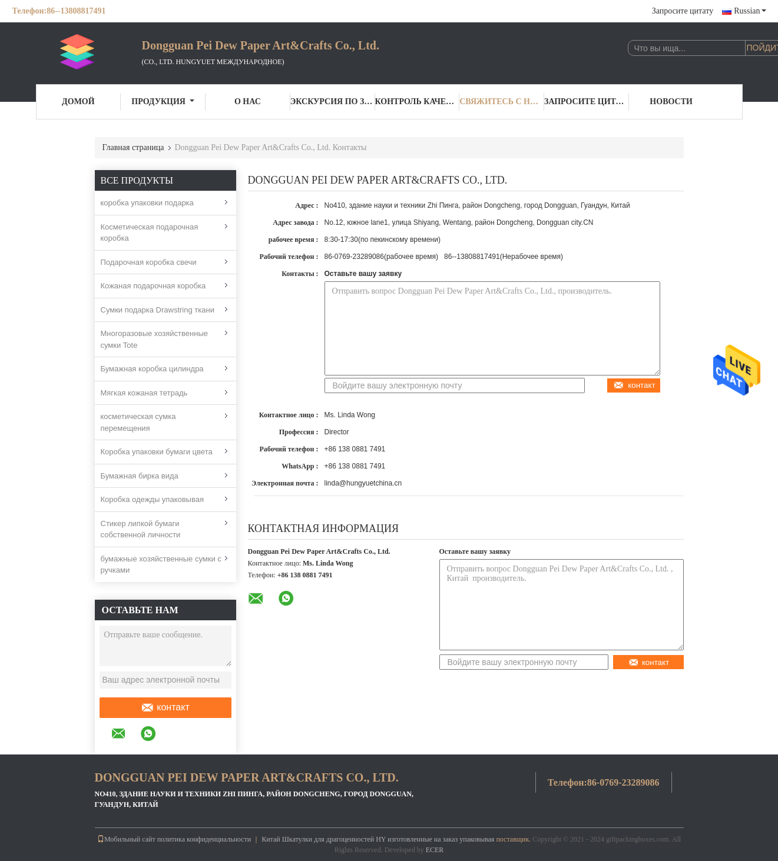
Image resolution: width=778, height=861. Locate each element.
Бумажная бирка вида (139, 475)
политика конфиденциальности (204, 839)
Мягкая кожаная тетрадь (144, 392)
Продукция (162, 101)
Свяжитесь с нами (501, 101)
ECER (435, 850)
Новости (671, 101)
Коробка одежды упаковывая (152, 499)
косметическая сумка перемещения (138, 422)
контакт (165, 707)
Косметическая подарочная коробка (149, 232)
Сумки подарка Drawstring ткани (157, 309)
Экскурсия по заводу (332, 101)
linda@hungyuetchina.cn (363, 483)
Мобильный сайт (126, 839)
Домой (78, 101)
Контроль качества (417, 101)
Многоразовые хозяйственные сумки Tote (154, 339)
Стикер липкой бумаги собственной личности (141, 529)
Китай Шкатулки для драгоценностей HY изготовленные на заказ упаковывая (377, 839)
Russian (750, 10)
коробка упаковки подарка (147, 202)
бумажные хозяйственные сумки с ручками (161, 564)
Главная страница (133, 147)
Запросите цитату (682, 10)
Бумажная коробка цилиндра (152, 368)
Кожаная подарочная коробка (153, 285)
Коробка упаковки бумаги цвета (157, 451)
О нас (247, 101)
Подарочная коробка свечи (149, 262)
